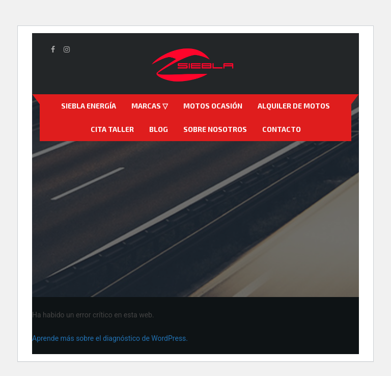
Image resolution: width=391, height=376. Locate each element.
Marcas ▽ (149, 105)
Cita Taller (112, 129)
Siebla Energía (88, 105)
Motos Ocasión (212, 105)
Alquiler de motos (294, 105)
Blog (158, 129)
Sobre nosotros (215, 129)
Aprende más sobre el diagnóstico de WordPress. (110, 338)
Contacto (281, 129)
